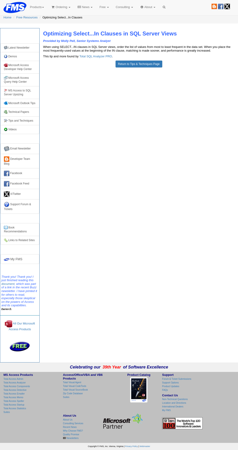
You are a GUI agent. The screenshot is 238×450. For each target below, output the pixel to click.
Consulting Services (73, 423)
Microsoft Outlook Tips (19, 103)
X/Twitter (12, 194)
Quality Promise (71, 434)
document (8, 284)
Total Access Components (16, 386)
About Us (68, 419)
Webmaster (144, 446)
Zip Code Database (73, 393)
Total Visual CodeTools (74, 386)
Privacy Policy (131, 446)
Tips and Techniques (18, 121)
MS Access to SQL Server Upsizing (17, 92)
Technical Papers (16, 112)
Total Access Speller (13, 401)
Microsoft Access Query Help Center (16, 79)
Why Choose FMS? (73, 431)
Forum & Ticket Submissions (176, 379)
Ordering (60, 7)
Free (104, 7)
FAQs (165, 390)
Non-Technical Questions (175, 399)
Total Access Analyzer (14, 382)
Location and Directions (174, 403)
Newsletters (72, 438)
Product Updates (170, 386)
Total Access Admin (13, 379)
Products (37, 7)
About (147, 7)
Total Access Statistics (14, 408)
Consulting (124, 7)
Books (15, 229)
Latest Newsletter (16, 48)
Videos (10, 129)
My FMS (13, 259)
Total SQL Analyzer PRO (95, 56)
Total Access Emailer (14, 393)
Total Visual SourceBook (75, 390)
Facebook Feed (16, 184)
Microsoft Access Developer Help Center (18, 67)
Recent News (70, 427)
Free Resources (27, 17)
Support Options (170, 382)
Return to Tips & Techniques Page (139, 64)
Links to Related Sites (19, 240)
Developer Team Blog (17, 160)
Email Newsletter (17, 149)
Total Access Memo (13, 397)
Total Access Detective (14, 390)
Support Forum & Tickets (17, 206)
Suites (6, 412)
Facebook (13, 173)
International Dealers (172, 406)
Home (7, 17)
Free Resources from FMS (19, 36)
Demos (10, 56)
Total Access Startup (13, 404)
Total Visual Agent (72, 382)
